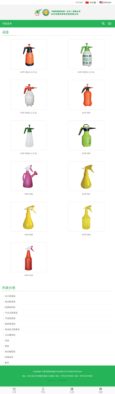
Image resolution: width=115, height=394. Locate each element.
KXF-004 (86, 113)
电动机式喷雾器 (12, 329)
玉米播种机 (10, 335)
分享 (14, 390)
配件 (7, 362)
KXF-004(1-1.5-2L (28, 153)
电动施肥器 (10, 351)
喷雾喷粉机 (10, 307)
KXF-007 (86, 194)
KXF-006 (29, 194)
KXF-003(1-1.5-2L (28, 113)
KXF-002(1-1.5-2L (86, 72)
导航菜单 (7, 23)
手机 (43, 390)
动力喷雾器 (10, 296)
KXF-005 (86, 153)
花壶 (7, 340)
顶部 (100, 390)
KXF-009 (86, 234)
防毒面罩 (9, 357)
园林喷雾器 (10, 324)
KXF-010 (29, 275)
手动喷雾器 (10, 318)
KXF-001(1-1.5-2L (28, 72)
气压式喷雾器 (11, 313)
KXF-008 (29, 234)
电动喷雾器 (10, 301)
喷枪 (7, 346)
